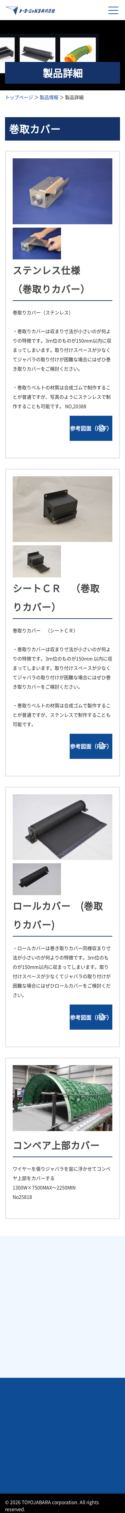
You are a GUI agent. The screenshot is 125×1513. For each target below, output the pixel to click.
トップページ (19, 97)
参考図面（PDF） (91, 428)
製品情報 (49, 97)
